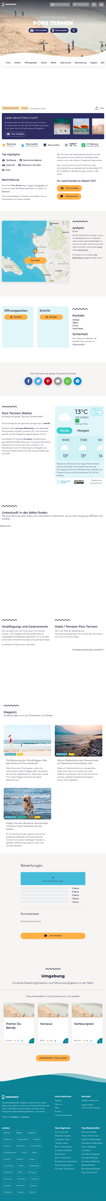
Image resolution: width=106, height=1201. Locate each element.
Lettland (19, 1159)
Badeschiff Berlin (88, 1165)
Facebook (15, 1117)
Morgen (83, 430)
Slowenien (20, 1186)
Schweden (21, 1179)
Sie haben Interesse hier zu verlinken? (87, 650)
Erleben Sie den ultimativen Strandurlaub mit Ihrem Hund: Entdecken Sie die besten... (27, 826)
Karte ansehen (59, 30)
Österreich (8, 1172)
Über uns (58, 1104)
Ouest (53, 17)
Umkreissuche (82, 250)
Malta (21, 1166)
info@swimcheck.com (90, 1101)
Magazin (93, 63)
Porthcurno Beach (88, 1132)
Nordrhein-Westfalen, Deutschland (63, 1152)
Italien (34, 1153)
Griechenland (35, 1146)
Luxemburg (8, 1166)
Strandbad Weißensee (90, 1161)
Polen (20, 1172)
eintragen (15, 317)
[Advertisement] (53, 86)
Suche (99, 247)
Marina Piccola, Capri (90, 1136)
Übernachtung (80, 63)
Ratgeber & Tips (10, 754)
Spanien (33, 1186)
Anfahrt (17, 63)
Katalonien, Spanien (63, 1136)
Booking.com (5, 526)
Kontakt (58, 1112)
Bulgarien (32, 1133)
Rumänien (8, 1179)
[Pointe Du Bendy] (19, 1010)
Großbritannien (10, 1153)
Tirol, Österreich (61, 1132)
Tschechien (8, 1192)
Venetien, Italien (61, 1143)
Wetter (53, 63)
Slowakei (7, 1186)
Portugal (31, 1172)
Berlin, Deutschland (63, 1158)
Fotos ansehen (38, 30)
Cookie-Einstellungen (63, 1115)
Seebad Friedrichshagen (91, 1139)
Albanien (7, 1133)
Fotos (8, 63)
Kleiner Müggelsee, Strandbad (89, 1148)
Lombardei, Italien (62, 1139)
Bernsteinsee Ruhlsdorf (90, 1169)
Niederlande (34, 1166)
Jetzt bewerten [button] (69, 196)
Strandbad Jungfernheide (91, 1143)
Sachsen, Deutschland (64, 1165)
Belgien (19, 1133)
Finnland (7, 1146)
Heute (64, 430)
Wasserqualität (78, 344)
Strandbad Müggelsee (90, 1154)
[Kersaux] (53, 1010)
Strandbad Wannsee (89, 1158)
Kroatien (7, 1159)
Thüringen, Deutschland (64, 1169)
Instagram (25, 1117)
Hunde (31, 817)
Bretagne (62, 17)
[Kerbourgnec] (87, 1010)
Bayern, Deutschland (63, 1147)
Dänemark (8, 1139)
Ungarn (21, 1192)
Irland (24, 1153)
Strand (20, 754)
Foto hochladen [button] (69, 188)
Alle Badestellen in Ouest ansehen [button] (53, 1058)
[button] (60, 4)
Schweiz (34, 1179)
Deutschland (22, 817)
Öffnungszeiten (30, 63)
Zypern (32, 1192)
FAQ (57, 1108)
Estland (37, 1139)
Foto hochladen (15, 134)
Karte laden (35, 260)
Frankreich (44, 17)
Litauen (32, 1159)
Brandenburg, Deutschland (66, 1161)
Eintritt (44, 63)
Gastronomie (65, 63)
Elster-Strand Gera (89, 1172)
